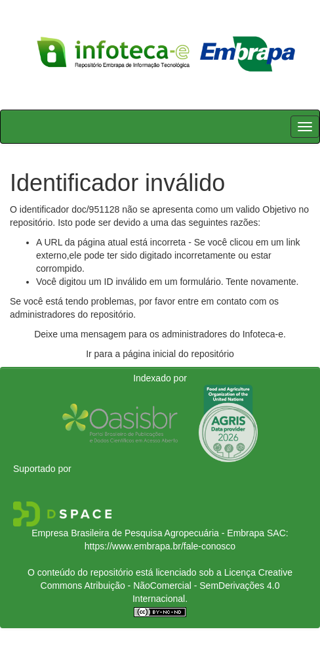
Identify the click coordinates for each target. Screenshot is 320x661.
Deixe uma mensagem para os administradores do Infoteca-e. (160, 334)
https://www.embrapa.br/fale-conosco (160, 546)
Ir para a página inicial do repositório (160, 354)
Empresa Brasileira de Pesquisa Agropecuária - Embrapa (147, 533)
